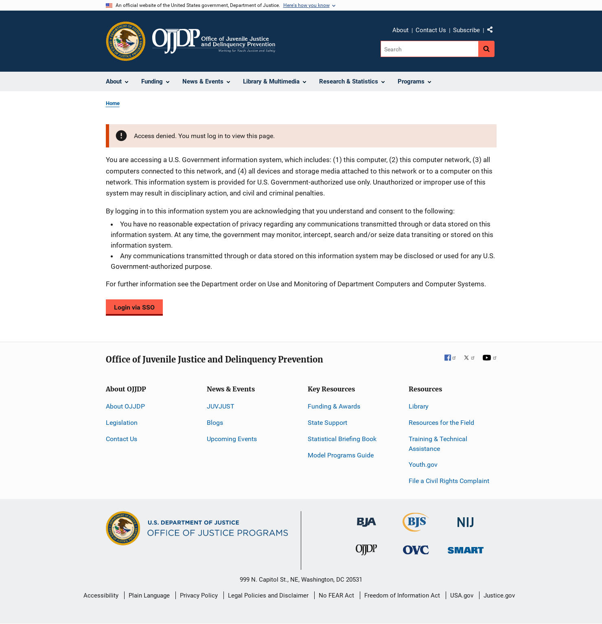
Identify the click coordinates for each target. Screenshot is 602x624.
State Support (327, 422)
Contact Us (431, 30)
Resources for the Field (441, 422)
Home (113, 103)
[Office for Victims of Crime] (416, 550)
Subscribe (466, 30)
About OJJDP (125, 406)
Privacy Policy (199, 595)
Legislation (122, 422)
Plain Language (149, 595)
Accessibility (100, 595)
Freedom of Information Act (402, 595)
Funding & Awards (334, 406)
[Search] (430, 49)
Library (419, 406)
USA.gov (461, 595)
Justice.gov (499, 595)
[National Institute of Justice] (466, 519)
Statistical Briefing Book (342, 439)
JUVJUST (220, 406)
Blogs (215, 422)
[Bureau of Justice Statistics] (416, 528)
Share (493, 31)
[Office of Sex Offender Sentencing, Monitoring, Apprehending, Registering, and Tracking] (466, 548)
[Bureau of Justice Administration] (366, 518)
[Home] (214, 41)
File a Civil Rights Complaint (449, 481)
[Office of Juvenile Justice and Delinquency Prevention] (366, 552)
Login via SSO (134, 307)
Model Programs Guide (341, 455)
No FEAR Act (336, 595)
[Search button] (486, 49)
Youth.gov (423, 464)
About (400, 30)
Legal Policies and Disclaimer (268, 595)
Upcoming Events (232, 439)
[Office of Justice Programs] (126, 41)
